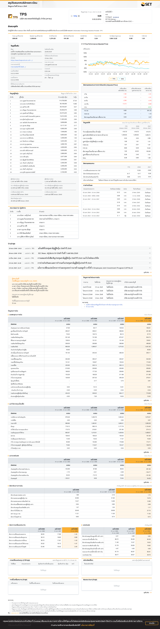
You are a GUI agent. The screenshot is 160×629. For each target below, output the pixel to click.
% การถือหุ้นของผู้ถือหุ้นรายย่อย (20, 185)
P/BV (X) (144, 36)
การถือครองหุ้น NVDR (51, 192)
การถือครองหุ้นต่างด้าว (17, 192)
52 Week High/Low (115, 36)
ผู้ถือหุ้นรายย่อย (15, 179)
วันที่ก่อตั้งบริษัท (49, 49)
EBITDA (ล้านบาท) (69, 36)
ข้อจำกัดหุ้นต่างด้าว (16, 198)
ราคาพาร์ (47, 69)
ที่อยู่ (12, 49)
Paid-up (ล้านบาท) (17, 36)
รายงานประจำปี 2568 (18, 67)
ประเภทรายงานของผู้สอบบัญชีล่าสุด (22, 294)
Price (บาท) (98, 36)
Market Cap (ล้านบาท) (36, 36)
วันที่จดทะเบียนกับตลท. (51, 56)
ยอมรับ (151, 623)
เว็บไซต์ (13, 58)
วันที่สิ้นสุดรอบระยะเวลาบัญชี (20, 301)
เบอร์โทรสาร (14, 77)
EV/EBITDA (84, 36)
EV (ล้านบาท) (53, 36)
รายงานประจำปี (15, 64)
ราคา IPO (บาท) (49, 62)
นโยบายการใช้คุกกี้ (87, 625)
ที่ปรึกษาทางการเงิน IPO (17, 84)
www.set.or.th (15, 613)
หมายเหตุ (10, 600)
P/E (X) (131, 36)
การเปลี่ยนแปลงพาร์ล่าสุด (52, 75)
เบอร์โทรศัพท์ (14, 71)
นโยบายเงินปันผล (88, 180)
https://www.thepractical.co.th (22, 60)
